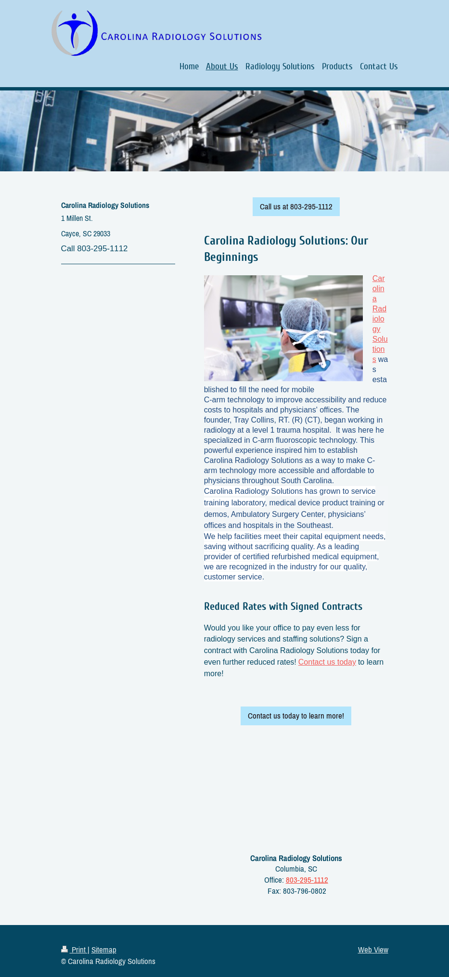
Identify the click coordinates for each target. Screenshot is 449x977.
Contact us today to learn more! (296, 715)
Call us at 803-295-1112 (296, 206)
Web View (373, 949)
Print (74, 949)
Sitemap (103, 949)
